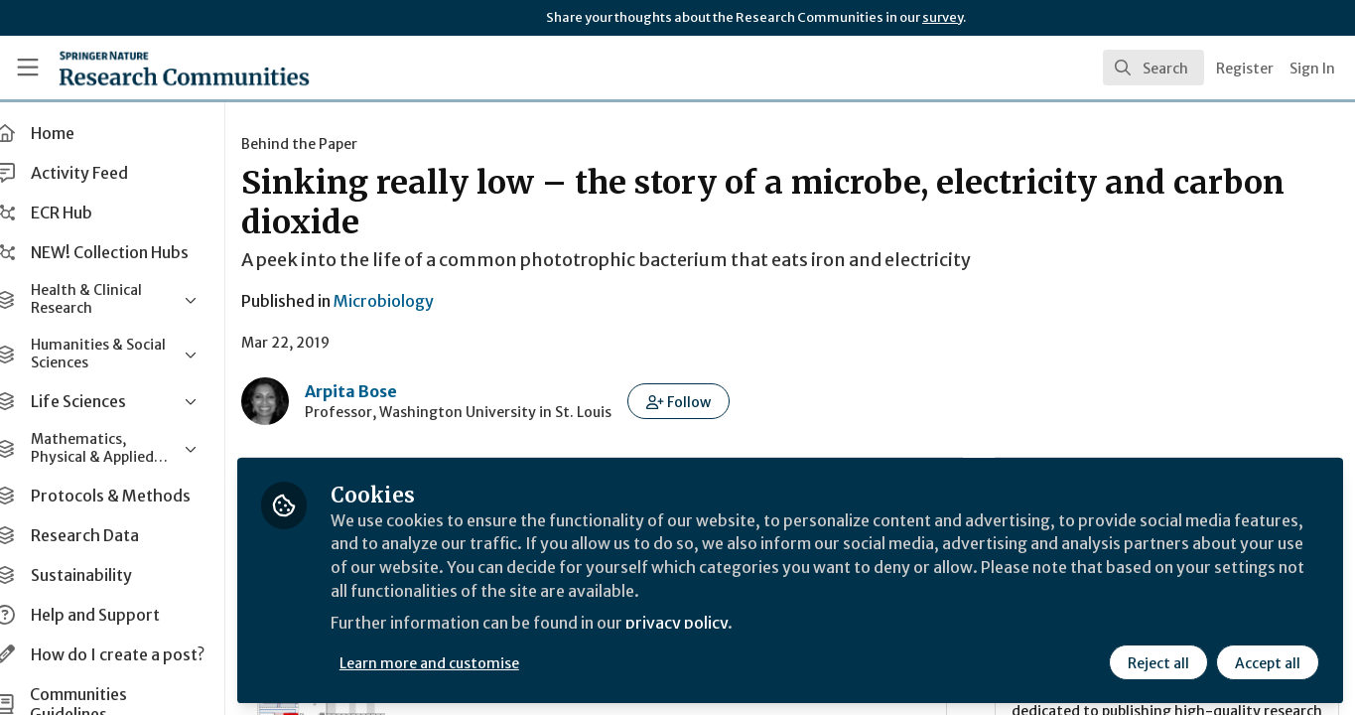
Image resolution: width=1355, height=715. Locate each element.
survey (942, 17)
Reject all (1158, 662)
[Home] (157, 67)
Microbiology (412, 301)
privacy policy (707, 624)
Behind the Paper (328, 144)
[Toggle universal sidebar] (28, 67)
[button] (707, 401)
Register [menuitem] (1245, 68)
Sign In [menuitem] (1312, 68)
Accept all (1267, 662)
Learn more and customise (458, 662)
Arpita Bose (380, 391)
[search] (1153, 67)
